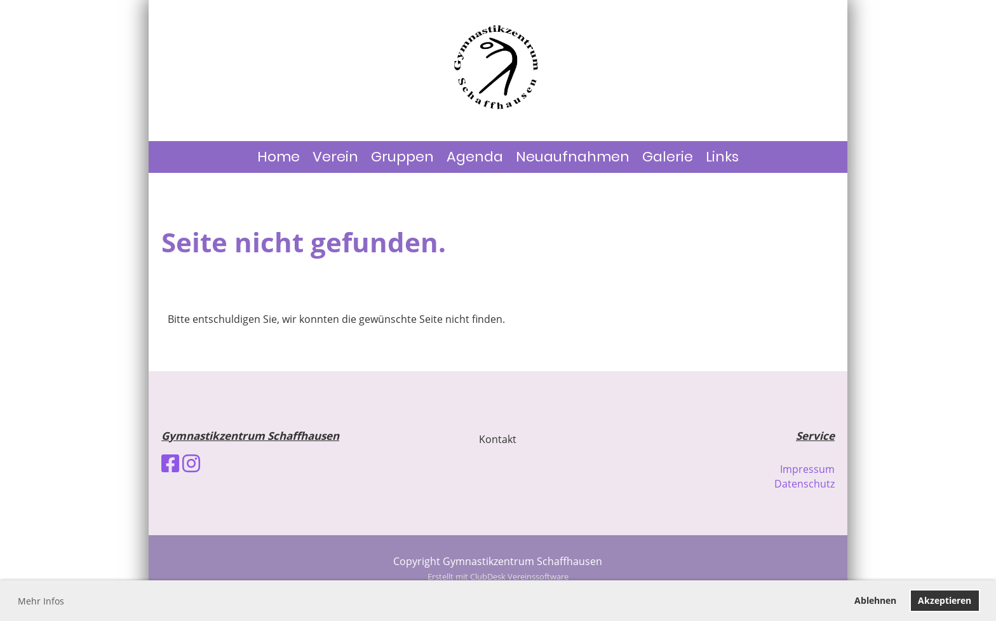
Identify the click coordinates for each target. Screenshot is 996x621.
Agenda (475, 157)
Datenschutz (804, 484)
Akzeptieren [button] (944, 600)
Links (722, 157)
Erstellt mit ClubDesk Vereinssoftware (498, 576)
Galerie (667, 157)
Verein (335, 157)
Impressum (807, 469)
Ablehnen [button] (875, 600)
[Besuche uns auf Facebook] (170, 463)
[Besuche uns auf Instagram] (191, 463)
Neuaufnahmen (572, 157)
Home (278, 157)
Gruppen (402, 157)
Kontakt (497, 439)
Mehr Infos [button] (41, 601)
